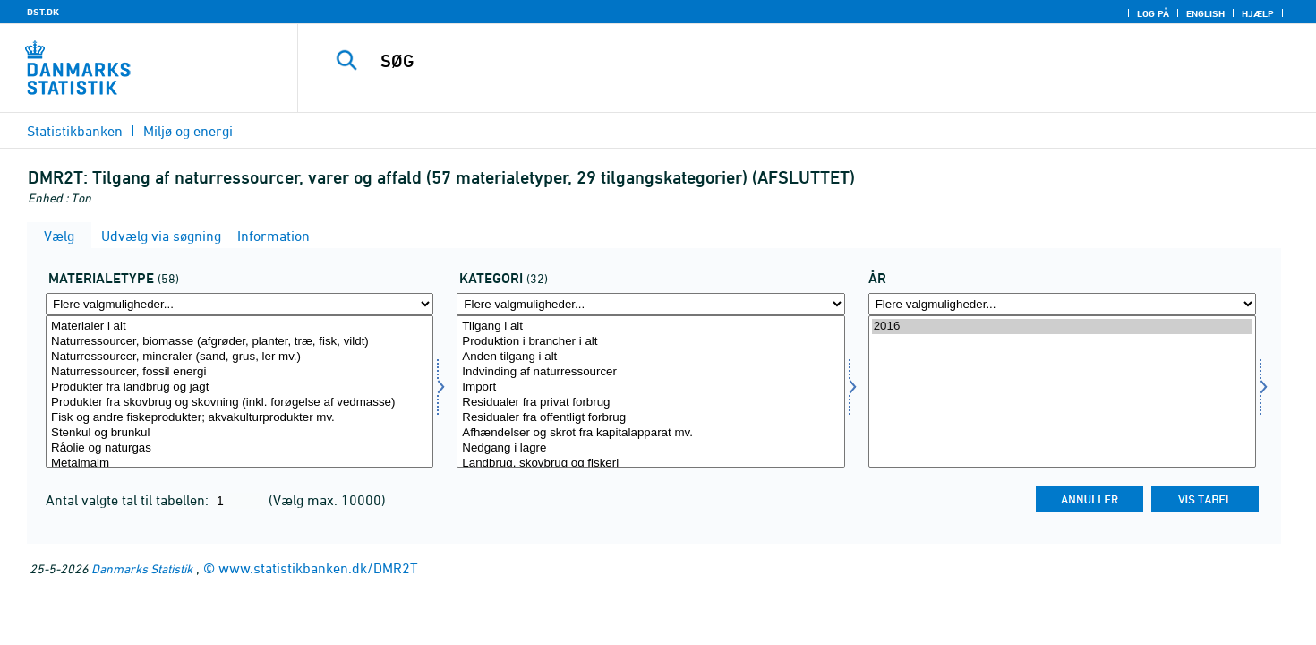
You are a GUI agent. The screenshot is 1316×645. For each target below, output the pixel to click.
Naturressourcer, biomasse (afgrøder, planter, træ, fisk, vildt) (239, 341)
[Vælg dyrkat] (650, 391)
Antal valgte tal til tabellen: (129, 500)
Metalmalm (239, 463)
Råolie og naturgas (239, 448)
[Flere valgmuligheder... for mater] (239, 304)
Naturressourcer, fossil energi (239, 372)
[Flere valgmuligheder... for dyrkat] (650, 304)
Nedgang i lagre (650, 448)
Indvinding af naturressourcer (650, 372)
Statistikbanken (75, 131)
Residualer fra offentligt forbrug (650, 418)
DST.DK (43, 11)
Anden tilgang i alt (650, 357)
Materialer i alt (239, 326)
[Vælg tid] (1062, 391)
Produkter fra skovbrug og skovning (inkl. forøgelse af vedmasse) (239, 402)
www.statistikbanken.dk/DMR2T (318, 568)
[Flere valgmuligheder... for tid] (1062, 304)
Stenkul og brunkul (239, 433)
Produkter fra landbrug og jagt (239, 387)
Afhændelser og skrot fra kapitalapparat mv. (650, 433)
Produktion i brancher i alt (650, 341)
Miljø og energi (188, 131)
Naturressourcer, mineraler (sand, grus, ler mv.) (239, 357)
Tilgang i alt (650, 326)
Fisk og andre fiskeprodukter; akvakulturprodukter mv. (239, 418)
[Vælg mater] (239, 391)
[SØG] (775, 61)
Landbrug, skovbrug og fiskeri (650, 463)
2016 (1062, 326)
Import (650, 387)
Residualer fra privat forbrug (650, 402)
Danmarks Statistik (141, 568)
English (1205, 13)
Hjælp (1258, 13)
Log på (1153, 13)
